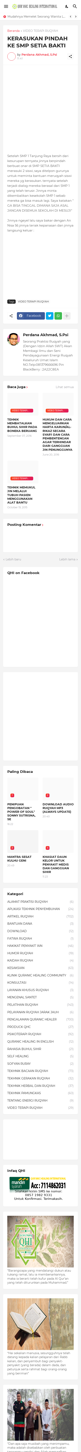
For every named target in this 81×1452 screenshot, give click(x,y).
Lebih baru (13, 559)
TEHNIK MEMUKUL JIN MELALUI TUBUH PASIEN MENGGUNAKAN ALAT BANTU (21, 495)
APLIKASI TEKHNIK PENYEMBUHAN (40, 909)
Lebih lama (67, 559)
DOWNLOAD (40, 931)
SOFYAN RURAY (40, 1064)
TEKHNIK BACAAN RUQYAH (40, 1071)
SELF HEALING (40, 1056)
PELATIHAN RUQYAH (40, 1005)
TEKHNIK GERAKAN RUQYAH (40, 1079)
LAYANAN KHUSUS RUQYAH (40, 990)
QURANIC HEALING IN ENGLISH (40, 1042)
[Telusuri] (75, 6)
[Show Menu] (5, 6)
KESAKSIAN (40, 968)
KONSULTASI (40, 983)
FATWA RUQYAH (40, 939)
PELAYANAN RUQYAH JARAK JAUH (40, 1012)
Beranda (13, 31)
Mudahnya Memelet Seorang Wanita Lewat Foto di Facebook (37, 16)
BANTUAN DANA (40, 924)
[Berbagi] (70, 56)
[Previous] (70, 16)
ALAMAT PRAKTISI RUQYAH (40, 902)
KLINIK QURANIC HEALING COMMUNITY (40, 976)
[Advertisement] (40, 109)
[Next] (76, 16)
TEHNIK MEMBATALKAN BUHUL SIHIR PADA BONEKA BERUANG (22, 425)
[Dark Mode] (67, 6)
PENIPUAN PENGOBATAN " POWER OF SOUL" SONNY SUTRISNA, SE (21, 811)
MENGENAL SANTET (40, 997)
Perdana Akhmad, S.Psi (45, 335)
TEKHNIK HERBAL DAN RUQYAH (40, 1086)
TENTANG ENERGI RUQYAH (40, 1101)
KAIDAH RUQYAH (40, 961)
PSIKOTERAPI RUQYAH (40, 1034)
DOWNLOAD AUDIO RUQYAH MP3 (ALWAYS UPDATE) (58, 808)
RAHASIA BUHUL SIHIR (40, 1049)
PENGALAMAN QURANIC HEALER (40, 1020)
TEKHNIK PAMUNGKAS (40, 1093)
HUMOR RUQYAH (40, 953)
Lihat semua (65, 387)
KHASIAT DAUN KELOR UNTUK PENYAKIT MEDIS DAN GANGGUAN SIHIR (56, 864)
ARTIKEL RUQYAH (40, 917)
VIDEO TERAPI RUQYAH (40, 31)
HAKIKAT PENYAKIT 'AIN (40, 946)
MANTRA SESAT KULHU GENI (19, 858)
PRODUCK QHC (40, 1027)
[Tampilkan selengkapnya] (67, 316)
